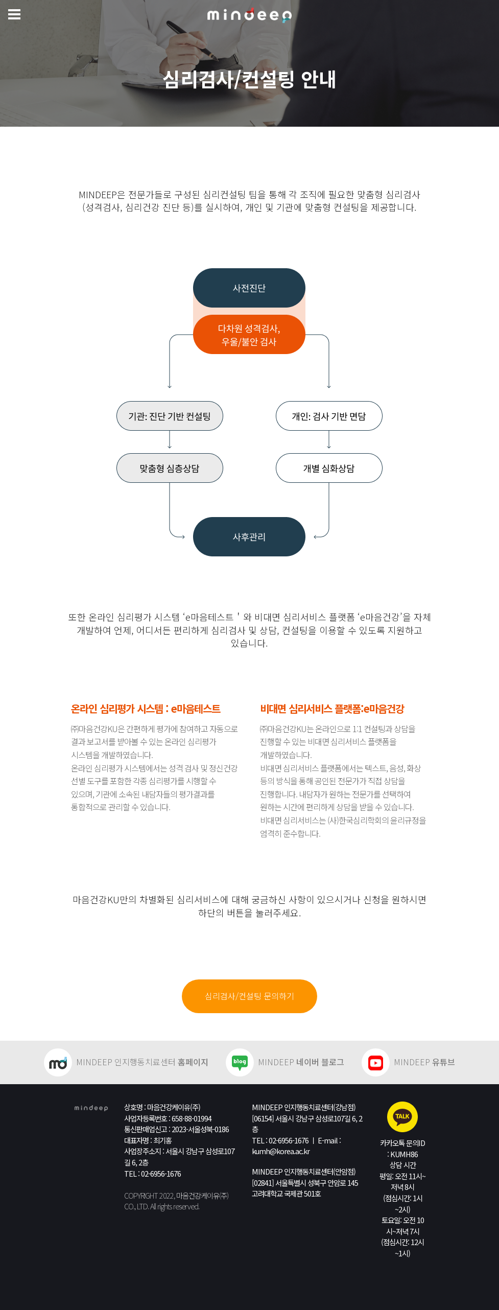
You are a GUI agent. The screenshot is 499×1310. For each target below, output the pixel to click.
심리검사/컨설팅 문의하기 (249, 996)
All (153, 1206)
